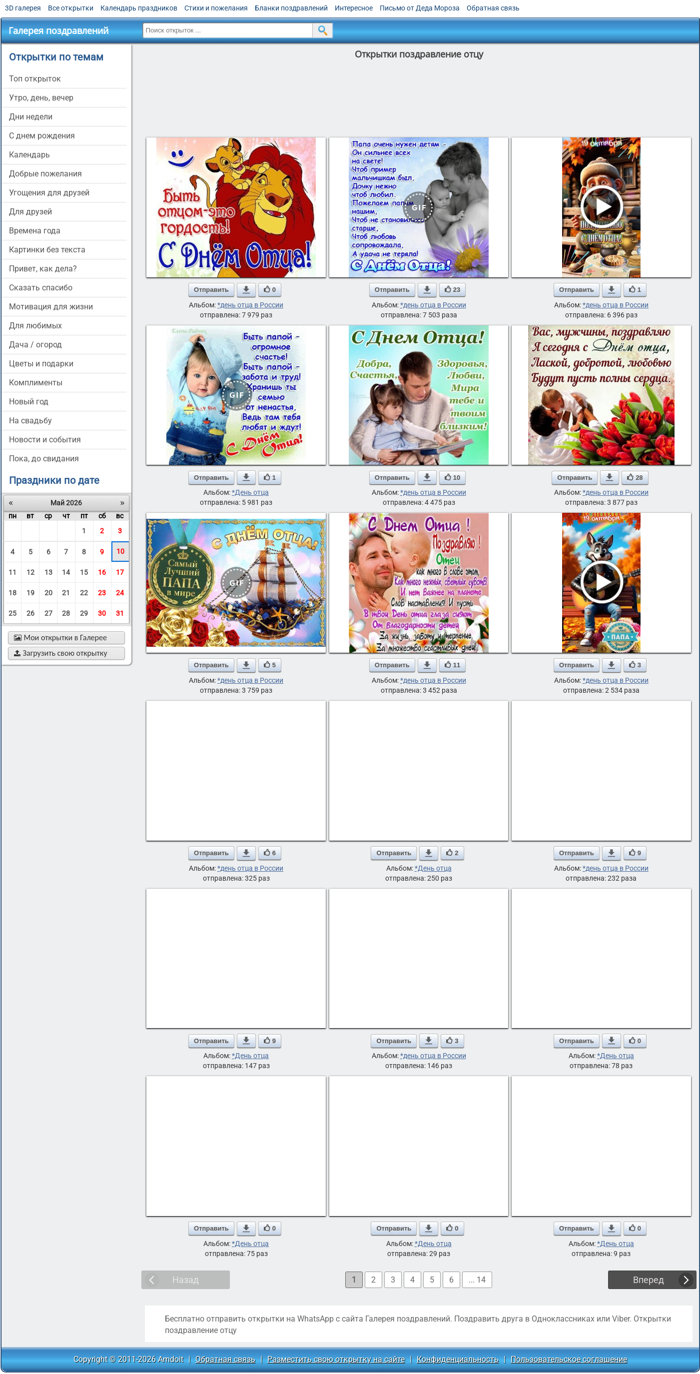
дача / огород (35, 344)
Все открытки (70, 8)
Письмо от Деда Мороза (420, 8)
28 (66, 613)
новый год (28, 401)
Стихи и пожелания (216, 8)
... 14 (477, 1280)
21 (66, 593)
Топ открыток (35, 78)
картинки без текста (47, 249)
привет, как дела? (43, 268)
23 (102, 593)
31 (120, 613)
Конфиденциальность (458, 1359)
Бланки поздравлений (291, 8)
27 (48, 613)
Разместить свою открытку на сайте (336, 1359)
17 (120, 572)
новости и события (45, 439)
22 (84, 593)
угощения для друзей (49, 192)
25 (12, 613)
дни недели (30, 116)
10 (120, 551)
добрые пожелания (45, 173)
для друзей (30, 211)
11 (12, 572)
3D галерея (23, 8)
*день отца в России (250, 305)
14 (66, 572)
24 (120, 593)
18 (12, 593)
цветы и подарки (41, 363)
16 (102, 572)
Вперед (648, 1280)
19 (30, 593)
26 (30, 613)
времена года (34, 230)
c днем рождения (42, 135)
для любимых (35, 325)
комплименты (35, 382)
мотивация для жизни (51, 306)
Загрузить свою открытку (60, 653)
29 (84, 613)
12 (30, 572)
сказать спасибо (40, 287)
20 (48, 593)
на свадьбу (30, 420)
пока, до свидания (44, 458)
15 (84, 572)
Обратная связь (493, 8)
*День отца (250, 492)
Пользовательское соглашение (569, 1359)
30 (102, 613)
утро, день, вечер (41, 97)
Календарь (29, 154)
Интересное (354, 8)
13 (48, 572)
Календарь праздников (138, 8)
